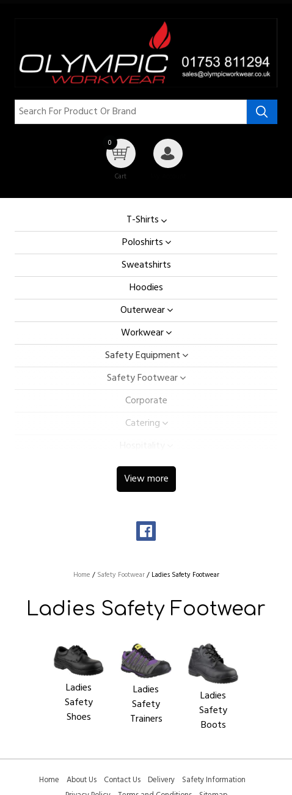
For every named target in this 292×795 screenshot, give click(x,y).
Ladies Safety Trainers (146, 704)
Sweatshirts (146, 265)
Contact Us (122, 780)
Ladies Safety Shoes (79, 702)
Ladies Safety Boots (213, 710)
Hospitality (142, 446)
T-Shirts (142, 220)
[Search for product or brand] (131, 112)
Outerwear (142, 310)
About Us (82, 780)
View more (146, 479)
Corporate (146, 401)
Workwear (142, 333)
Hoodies (146, 288)
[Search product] (262, 112)
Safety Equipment (142, 356)
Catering (142, 423)
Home (49, 780)
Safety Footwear (142, 378)
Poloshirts (142, 243)
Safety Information (214, 780)
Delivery (161, 780)
